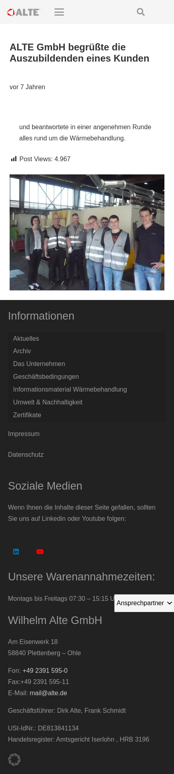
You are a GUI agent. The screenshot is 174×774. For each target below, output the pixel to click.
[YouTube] (40, 552)
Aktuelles (26, 338)
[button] (77, 12)
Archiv (22, 351)
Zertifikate (27, 415)
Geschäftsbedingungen (46, 376)
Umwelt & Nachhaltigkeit (47, 402)
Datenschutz (26, 454)
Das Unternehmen (39, 363)
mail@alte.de (48, 693)
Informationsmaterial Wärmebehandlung (70, 389)
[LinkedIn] (16, 552)
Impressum (24, 433)
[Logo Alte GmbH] (23, 12)
